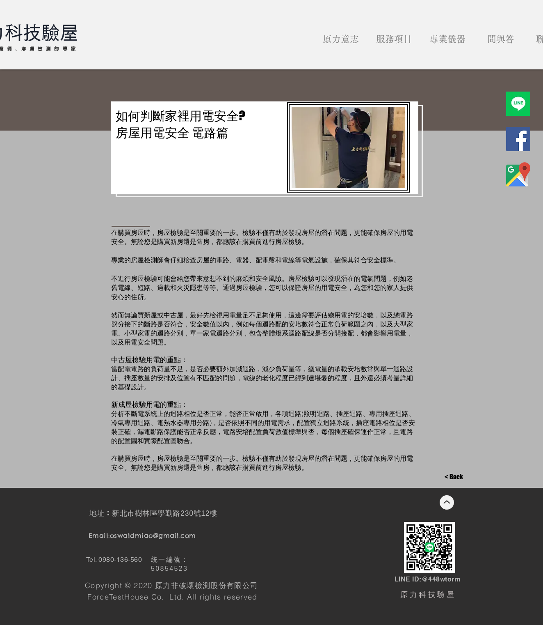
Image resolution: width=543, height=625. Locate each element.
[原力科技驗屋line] (518, 104)
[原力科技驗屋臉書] (518, 139)
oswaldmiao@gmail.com (153, 535)
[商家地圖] (518, 174)
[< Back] (453, 477)
